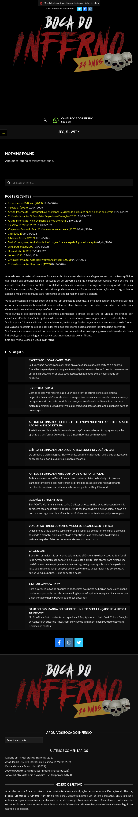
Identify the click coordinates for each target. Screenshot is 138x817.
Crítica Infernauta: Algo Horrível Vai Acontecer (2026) (39, 259)
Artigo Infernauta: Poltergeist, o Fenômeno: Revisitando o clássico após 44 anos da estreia (60, 211)
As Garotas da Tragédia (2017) (36, 757)
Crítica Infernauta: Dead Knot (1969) (29, 264)
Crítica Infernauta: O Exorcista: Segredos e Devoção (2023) (42, 216)
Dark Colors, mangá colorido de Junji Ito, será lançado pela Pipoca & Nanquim (52, 242)
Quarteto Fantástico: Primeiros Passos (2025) (42, 770)
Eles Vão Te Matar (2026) (22, 224)
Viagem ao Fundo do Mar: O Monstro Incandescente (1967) (42, 229)
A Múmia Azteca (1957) (21, 237)
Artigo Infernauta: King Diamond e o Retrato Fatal (37, 220)
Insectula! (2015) (18, 207)
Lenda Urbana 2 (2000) (21, 246)
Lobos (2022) (15, 255)
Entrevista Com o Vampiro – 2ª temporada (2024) (43, 774)
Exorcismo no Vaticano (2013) (25, 203)
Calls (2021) (15, 233)
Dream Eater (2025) (19, 251)
